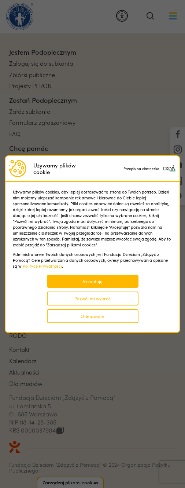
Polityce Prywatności (42, 266)
